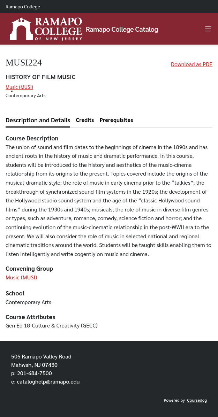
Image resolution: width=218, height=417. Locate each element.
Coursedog (197, 400)
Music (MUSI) (19, 87)
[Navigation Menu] (208, 29)
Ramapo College (23, 6)
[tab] (38, 120)
